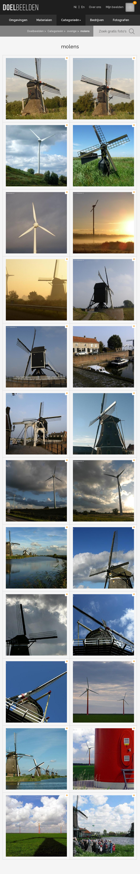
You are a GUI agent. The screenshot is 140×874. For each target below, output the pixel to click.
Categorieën (55, 31)
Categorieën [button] (71, 20)
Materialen (44, 20)
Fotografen (121, 20)
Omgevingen (18, 20)
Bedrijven (97, 20)
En (83, 7)
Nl (75, 7)
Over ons (95, 7)
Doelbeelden (35, 31)
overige (72, 31)
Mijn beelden (115, 7)
